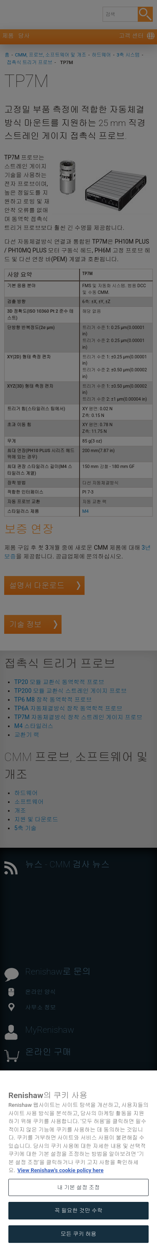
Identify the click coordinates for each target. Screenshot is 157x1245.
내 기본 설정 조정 (78, 1202)
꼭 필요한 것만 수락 (78, 1225)
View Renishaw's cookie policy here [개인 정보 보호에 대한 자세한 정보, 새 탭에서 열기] (60, 1184)
